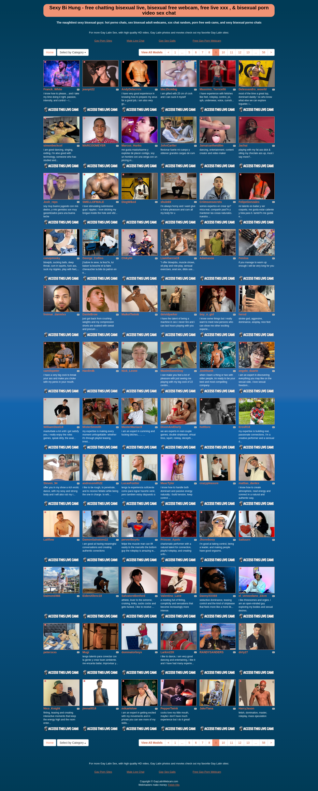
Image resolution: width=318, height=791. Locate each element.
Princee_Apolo (170, 539)
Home (50, 52)
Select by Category (73, 52)
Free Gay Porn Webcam (207, 40)
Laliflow (48, 539)
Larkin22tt (167, 652)
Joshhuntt (206, 370)
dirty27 (243, 652)
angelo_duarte (248, 370)
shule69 (166, 202)
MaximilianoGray (172, 370)
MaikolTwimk (130, 314)
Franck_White (52, 89)
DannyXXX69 (208, 595)
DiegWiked (128, 202)
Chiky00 (126, 258)
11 (231, 52)
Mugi (86, 652)
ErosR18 (244, 427)
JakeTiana (206, 708)
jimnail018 (89, 708)
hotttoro (205, 427)
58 (263, 52)
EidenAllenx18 (92, 595)
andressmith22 (93, 483)
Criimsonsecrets (211, 202)
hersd (242, 314)
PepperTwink (169, 708)
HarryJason (246, 708)
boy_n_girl (207, 314)
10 (223, 52)
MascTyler (167, 483)
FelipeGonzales (249, 202)
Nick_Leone (129, 370)
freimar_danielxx (54, 314)
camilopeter (51, 370)
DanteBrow (90, 314)
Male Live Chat (135, 40)
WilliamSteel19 (53, 427)
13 (248, 52)
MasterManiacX (131, 427)
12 (239, 52)
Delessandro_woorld (253, 89)
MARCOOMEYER (94, 145)
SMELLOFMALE (93, 202)
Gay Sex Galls (167, 40)
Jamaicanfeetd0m (211, 145)
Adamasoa (207, 258)
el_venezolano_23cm (253, 595)
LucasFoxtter (130, 483)
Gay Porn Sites (103, 40)
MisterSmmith (92, 427)
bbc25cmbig (169, 89)
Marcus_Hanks (131, 145)
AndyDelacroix (131, 89)
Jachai (243, 145)
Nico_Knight (51, 708)
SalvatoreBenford (133, 595)
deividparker (169, 314)
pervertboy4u (130, 539)
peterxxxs (50, 652)
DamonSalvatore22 (95, 539)
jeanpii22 (89, 89)
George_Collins (93, 258)
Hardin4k (89, 370)
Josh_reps (50, 202)
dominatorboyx (131, 652)
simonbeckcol (52, 145)
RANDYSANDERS (211, 652)
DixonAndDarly (171, 427)
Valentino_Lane (171, 595)
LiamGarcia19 (170, 258)
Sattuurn (244, 539)
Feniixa (243, 258)
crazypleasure (209, 483)
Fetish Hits (174, 784)
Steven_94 (50, 483)
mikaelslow (129, 708)
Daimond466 (51, 595)
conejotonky (51, 258)
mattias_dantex (249, 483)
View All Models (152, 52)
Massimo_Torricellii (213, 89)
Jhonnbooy (207, 539)
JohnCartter (169, 145)
